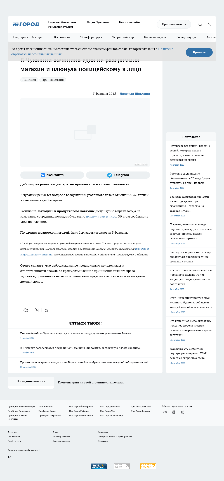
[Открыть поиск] (200, 24)
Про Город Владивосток (81, 415)
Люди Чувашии (98, 22)
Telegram (12, 432)
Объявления (14, 436)
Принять (199, 52)
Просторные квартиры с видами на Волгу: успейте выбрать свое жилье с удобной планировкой (85, 365)
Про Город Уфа (107, 411)
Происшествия (53, 80)
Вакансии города (155, 37)
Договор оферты (61, 436)
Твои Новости (46, 406)
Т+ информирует (91, 37)
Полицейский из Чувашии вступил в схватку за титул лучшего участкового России (85, 336)
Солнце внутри (186, 37)
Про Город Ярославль (19, 411)
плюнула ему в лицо (101, 216)
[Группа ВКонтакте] (52, 175)
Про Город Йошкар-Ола (81, 406)
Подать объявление (62, 22)
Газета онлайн (129, 22)
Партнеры (103, 441)
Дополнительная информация (23, 450)
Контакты (103, 432)
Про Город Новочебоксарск (21, 406)
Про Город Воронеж (110, 406)
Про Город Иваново (141, 406)
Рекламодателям (60, 26)
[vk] (26, 310)
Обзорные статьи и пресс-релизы (115, 436)
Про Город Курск (47, 411)
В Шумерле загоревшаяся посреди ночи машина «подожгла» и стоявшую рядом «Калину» (85, 350)
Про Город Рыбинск (79, 411)
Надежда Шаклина (135, 93)
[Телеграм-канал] (118, 175)
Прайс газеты (14, 441)
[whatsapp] (36, 310)
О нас (55, 432)
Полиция (29, 80)
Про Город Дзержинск (50, 415)
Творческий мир (123, 37)
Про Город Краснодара (111, 415)
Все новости (62, 37)
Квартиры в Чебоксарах (28, 37)
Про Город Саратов (140, 411)
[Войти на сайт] (209, 24)
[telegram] (47, 310)
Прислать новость (174, 24)
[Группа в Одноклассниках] (173, 412)
